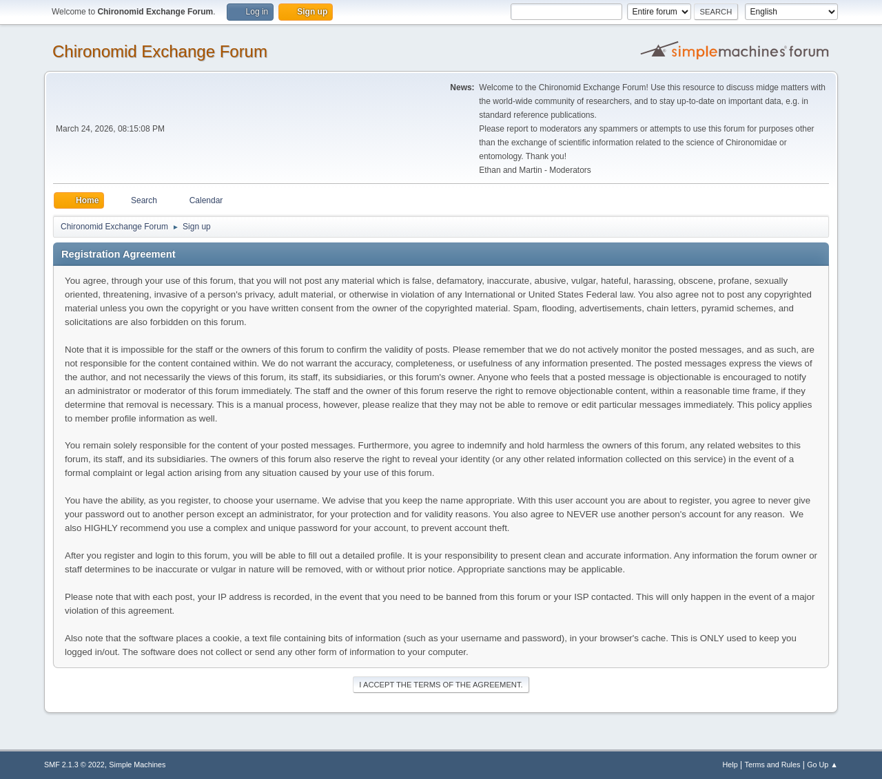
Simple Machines (137, 764)
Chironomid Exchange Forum (159, 51)
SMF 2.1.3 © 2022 (74, 764)
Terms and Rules (773, 764)
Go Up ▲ (822, 764)
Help (730, 764)
